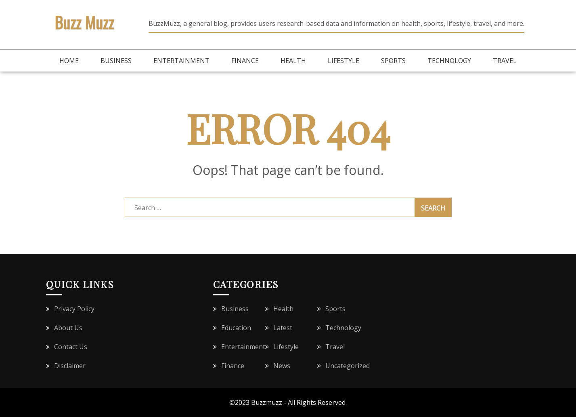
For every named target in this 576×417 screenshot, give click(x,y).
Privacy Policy (74, 308)
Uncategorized (347, 365)
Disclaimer (70, 365)
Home (69, 60)
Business (116, 60)
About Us (68, 327)
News (281, 365)
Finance (245, 60)
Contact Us (70, 346)
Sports (393, 60)
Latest (282, 327)
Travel (505, 60)
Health (293, 60)
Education (236, 327)
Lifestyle (343, 60)
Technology (449, 60)
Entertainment (181, 60)
